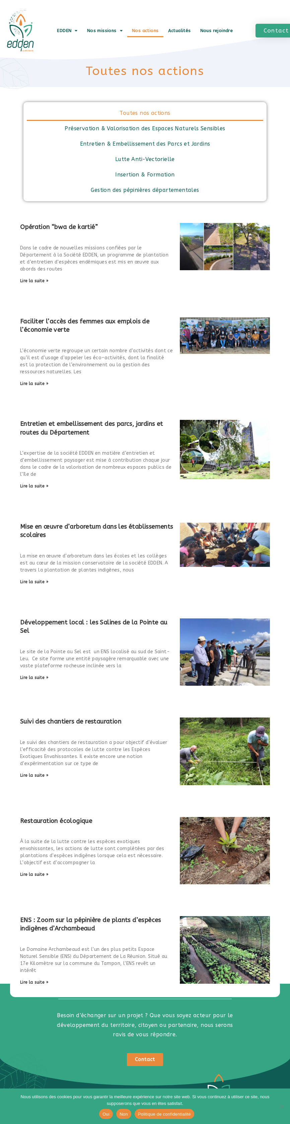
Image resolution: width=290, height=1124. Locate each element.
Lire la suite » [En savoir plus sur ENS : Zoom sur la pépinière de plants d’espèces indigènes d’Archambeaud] (34, 982)
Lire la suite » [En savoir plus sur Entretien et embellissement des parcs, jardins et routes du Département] (34, 486)
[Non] (281, 1106)
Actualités (179, 30)
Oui (106, 1114)
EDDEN (67, 30)
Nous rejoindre (216, 30)
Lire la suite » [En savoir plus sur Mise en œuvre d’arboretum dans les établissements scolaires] (34, 582)
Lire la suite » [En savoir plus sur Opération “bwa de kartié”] (34, 281)
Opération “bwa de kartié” (59, 227)
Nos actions (145, 30)
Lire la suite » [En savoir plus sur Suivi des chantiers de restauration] (34, 775)
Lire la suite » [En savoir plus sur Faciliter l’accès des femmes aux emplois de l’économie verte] (34, 383)
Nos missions (105, 30)
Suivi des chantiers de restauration (70, 721)
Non (124, 1114)
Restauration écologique (56, 821)
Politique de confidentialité (164, 1114)
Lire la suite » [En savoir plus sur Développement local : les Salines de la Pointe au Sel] (34, 677)
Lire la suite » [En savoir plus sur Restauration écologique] (34, 874)
